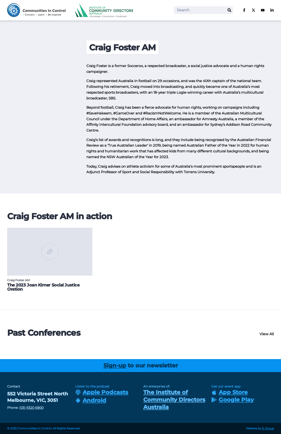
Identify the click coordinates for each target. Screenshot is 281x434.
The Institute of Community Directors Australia (174, 399)
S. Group (268, 428)
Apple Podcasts (101, 392)
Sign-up (114, 365)
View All (266, 334)
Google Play (232, 399)
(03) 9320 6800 (31, 408)
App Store (229, 392)
